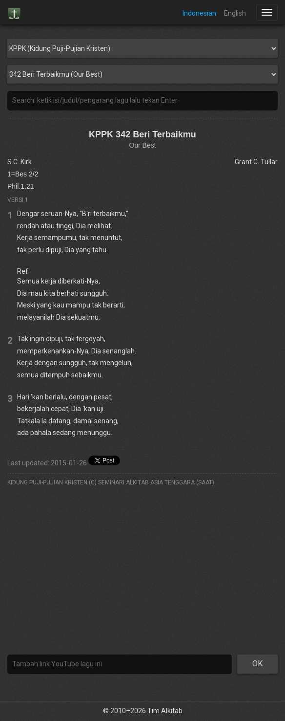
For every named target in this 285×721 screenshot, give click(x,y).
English (235, 13)
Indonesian (199, 13)
